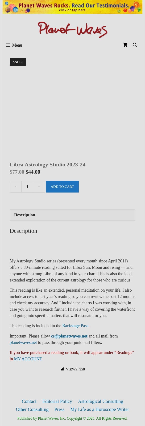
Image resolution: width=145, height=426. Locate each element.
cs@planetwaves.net (69, 336)
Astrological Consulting (100, 401)
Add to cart (62, 187)
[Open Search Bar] (135, 45)
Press (59, 409)
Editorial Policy (57, 401)
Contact (29, 401)
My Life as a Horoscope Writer (99, 409)
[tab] (72, 215)
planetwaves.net (23, 342)
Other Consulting (32, 409)
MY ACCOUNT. (28, 359)
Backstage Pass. (75, 325)
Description (24, 215)
